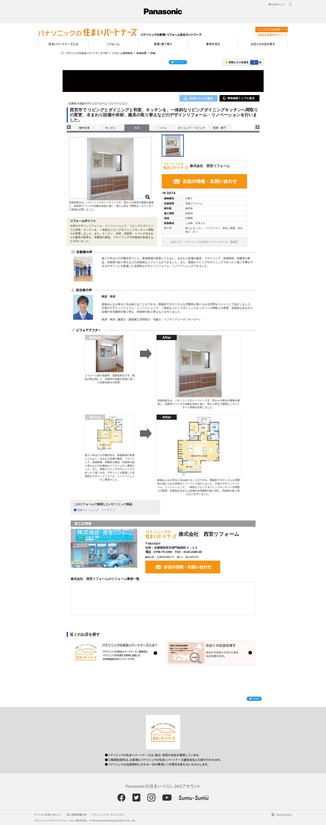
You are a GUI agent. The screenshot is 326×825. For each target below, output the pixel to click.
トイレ (163, 127)
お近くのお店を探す (263, 44)
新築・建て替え (163, 44)
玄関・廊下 (219, 127)
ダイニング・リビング (191, 127)
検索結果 (141, 53)
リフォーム (113, 44)
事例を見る (213, 44)
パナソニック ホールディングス (108, 814)
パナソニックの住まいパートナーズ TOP (87, 53)
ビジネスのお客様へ (270, 29)
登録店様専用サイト (270, 35)
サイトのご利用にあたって (48, 814)
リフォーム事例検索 (122, 53)
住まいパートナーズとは (63, 44)
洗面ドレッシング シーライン (96, 510)
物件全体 (84, 127)
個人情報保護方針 (77, 814)
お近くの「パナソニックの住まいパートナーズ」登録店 (204, 241)
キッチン (110, 127)
